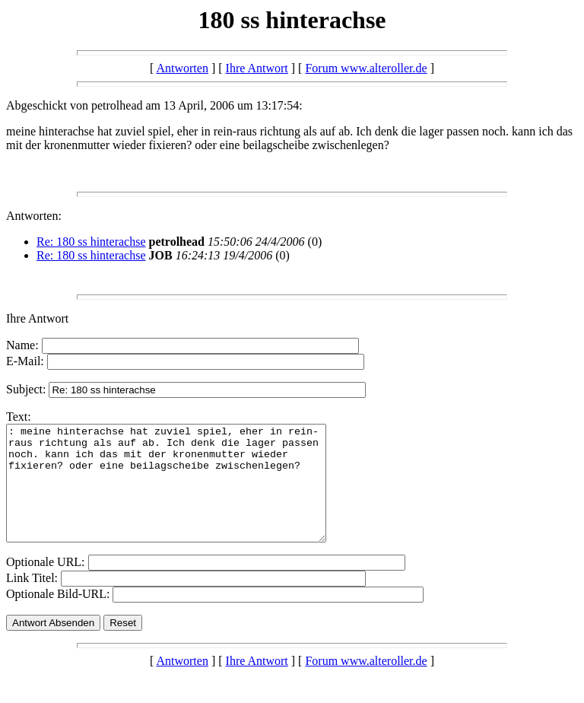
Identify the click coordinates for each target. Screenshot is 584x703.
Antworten (182, 68)
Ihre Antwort (257, 68)
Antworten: (34, 215)
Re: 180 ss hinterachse (91, 241)
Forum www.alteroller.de (366, 68)
